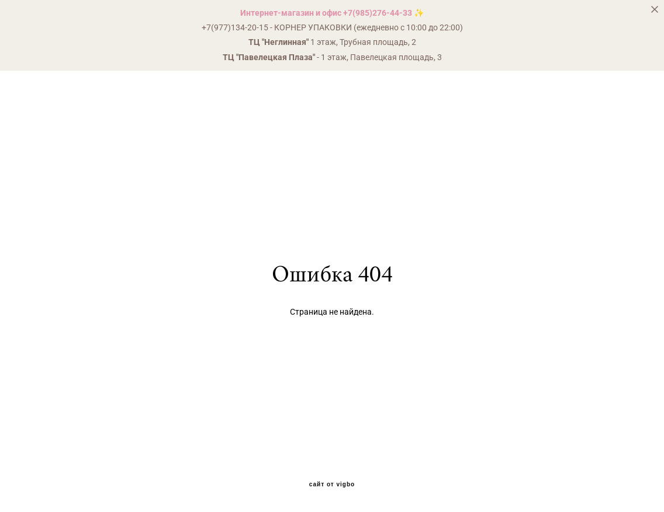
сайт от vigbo (332, 484)
